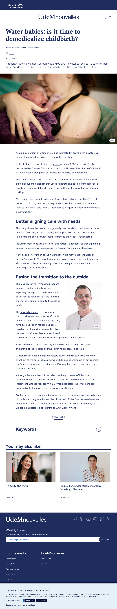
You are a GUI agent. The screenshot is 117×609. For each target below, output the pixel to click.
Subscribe (105, 539)
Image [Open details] (112, 140)
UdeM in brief (11, 574)
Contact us (45, 564)
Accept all (41, 600)
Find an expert (11, 559)
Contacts (9, 579)
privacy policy (17, 605)
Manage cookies (15, 601)
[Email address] (52, 539)
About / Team (46, 559)
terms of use (30, 605)
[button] (107, 16)
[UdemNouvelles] (58, 16)
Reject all (29, 600)
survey (56, 164)
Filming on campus (13, 569)
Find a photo (10, 564)
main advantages (29, 312)
